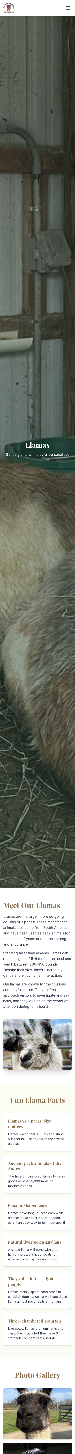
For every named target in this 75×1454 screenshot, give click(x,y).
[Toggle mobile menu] (68, 8)
